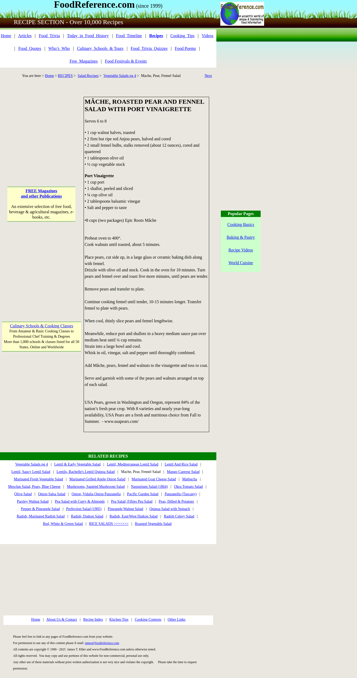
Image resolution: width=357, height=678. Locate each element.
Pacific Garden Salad (142, 494)
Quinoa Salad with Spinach (169, 509)
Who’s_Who (59, 48)
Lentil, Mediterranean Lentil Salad (132, 464)
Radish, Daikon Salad (87, 516)
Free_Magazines (84, 61)
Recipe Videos (241, 250)
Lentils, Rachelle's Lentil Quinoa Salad (86, 472)
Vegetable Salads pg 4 (120, 76)
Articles (25, 35)
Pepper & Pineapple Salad (40, 509)
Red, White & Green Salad (63, 524)
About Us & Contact (61, 620)
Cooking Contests (148, 620)
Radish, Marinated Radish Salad (40, 516)
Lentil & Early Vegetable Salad (77, 464)
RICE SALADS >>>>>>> (109, 524)
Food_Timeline (129, 35)
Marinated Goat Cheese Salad (154, 479)
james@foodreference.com (102, 643)
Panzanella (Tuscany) (180, 494)
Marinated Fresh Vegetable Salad (38, 479)
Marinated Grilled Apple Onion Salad (97, 479)
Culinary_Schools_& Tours (100, 48)
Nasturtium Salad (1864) (149, 487)
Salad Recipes (88, 76)
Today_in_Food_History (88, 35)
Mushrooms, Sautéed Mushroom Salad (96, 487)
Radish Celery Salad (179, 516)
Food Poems (185, 48)
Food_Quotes (29, 48)
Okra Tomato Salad (188, 487)
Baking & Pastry (241, 237)
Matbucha (189, 479)
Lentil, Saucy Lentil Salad (30, 472)
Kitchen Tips (118, 620)
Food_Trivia (49, 35)
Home (6, 35)
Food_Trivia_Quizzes (149, 48)
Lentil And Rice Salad (181, 464)
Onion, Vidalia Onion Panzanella (96, 494)
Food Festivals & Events (126, 61)
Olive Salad (23, 494)
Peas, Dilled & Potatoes (176, 501)
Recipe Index (93, 620)
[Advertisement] (41, 130)
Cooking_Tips (182, 35)
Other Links (176, 620)
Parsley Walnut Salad (33, 501)
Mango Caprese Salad (183, 472)
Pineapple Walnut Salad (125, 509)
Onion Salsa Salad (51, 494)
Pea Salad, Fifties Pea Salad (131, 501)
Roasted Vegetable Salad (153, 524)
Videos (207, 35)
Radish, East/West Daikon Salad (134, 516)
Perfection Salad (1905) (83, 509)
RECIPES (65, 76)
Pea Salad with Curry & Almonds (80, 501)
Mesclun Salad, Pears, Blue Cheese (34, 487)
